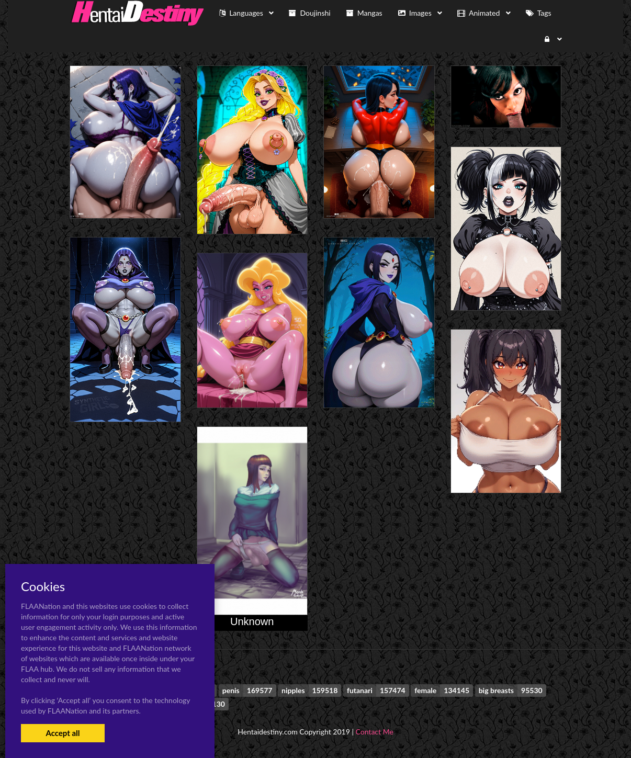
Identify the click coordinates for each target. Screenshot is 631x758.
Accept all (63, 733)
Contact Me (374, 731)
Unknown (252, 621)
